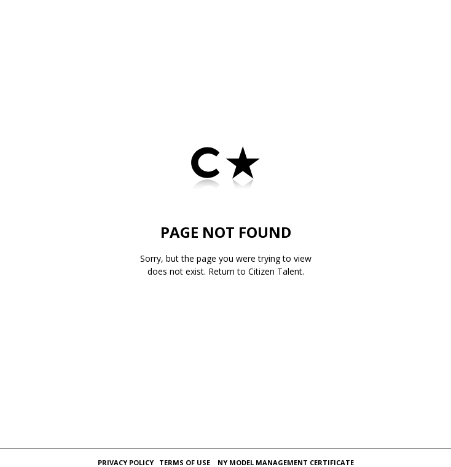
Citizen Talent (275, 271)
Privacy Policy (126, 462)
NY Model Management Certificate (286, 462)
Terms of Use (184, 462)
